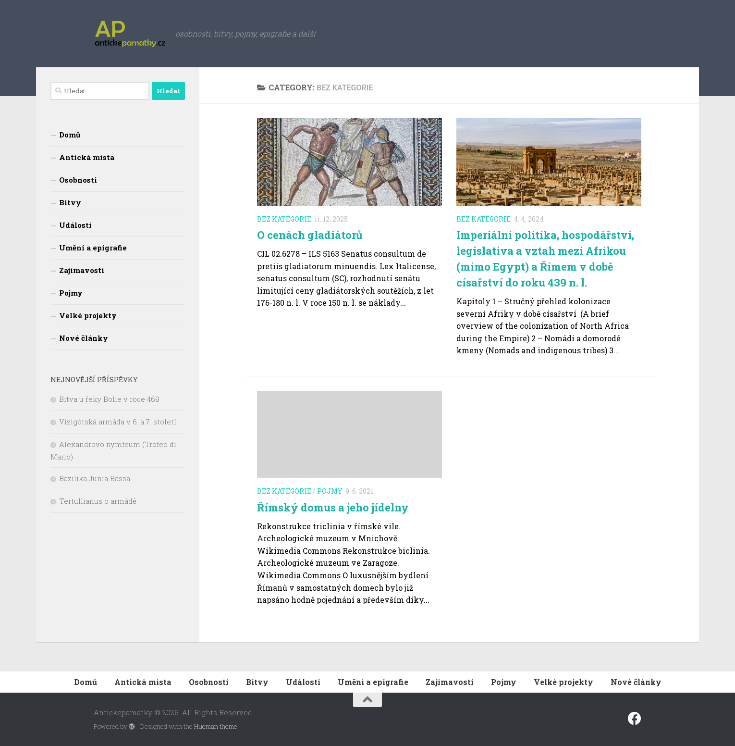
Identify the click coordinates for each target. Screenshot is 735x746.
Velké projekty (88, 315)
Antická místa (86, 157)
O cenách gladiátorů (310, 235)
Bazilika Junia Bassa (94, 478)
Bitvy (70, 202)
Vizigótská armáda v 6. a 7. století (117, 421)
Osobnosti (78, 180)
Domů (69, 134)
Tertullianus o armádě (97, 501)
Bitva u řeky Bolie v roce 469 (109, 399)
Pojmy (330, 491)
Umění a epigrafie (93, 247)
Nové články (83, 338)
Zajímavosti (81, 270)
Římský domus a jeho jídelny (333, 507)
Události (75, 225)
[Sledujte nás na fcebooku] (634, 718)
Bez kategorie (284, 219)
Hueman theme (215, 726)
